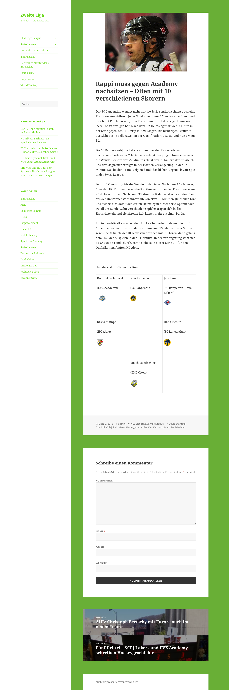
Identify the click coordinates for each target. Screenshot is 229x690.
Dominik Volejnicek (107, 427)
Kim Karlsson (155, 427)
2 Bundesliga (28, 56)
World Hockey (29, 85)
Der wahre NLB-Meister (34, 50)
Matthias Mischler (174, 427)
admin (122, 423)
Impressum (27, 79)
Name (101, 531)
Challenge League (31, 38)
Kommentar (105, 480)
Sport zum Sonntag (32, 241)
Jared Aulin (140, 427)
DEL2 (24, 217)
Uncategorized (29, 265)
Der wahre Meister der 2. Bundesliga (35, 64)
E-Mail (101, 547)
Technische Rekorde (32, 253)
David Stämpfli (177, 423)
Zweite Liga (32, 15)
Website (101, 563)
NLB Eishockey (29, 235)
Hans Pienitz (126, 427)
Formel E (26, 229)
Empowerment (29, 223)
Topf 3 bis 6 (27, 73)
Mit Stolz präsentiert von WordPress (117, 682)
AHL (23, 204)
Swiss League (28, 44)
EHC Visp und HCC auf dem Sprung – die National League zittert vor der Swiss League (38, 171)
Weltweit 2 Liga (30, 271)
